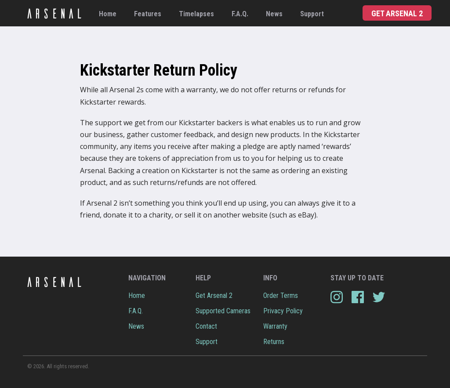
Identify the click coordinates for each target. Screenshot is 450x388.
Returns (273, 341)
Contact (206, 326)
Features (147, 14)
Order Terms (280, 295)
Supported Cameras (223, 311)
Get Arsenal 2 (397, 13)
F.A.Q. (240, 14)
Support (312, 14)
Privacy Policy (283, 311)
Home (107, 14)
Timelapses (196, 14)
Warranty (275, 326)
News (274, 14)
